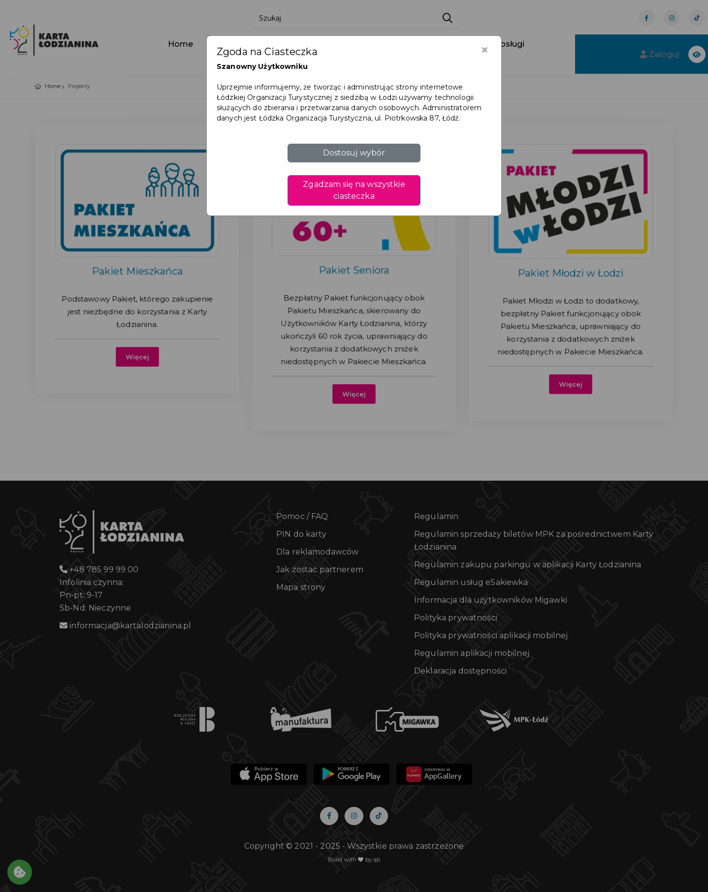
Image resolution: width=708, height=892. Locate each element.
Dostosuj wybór (354, 152)
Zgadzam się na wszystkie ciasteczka (354, 190)
